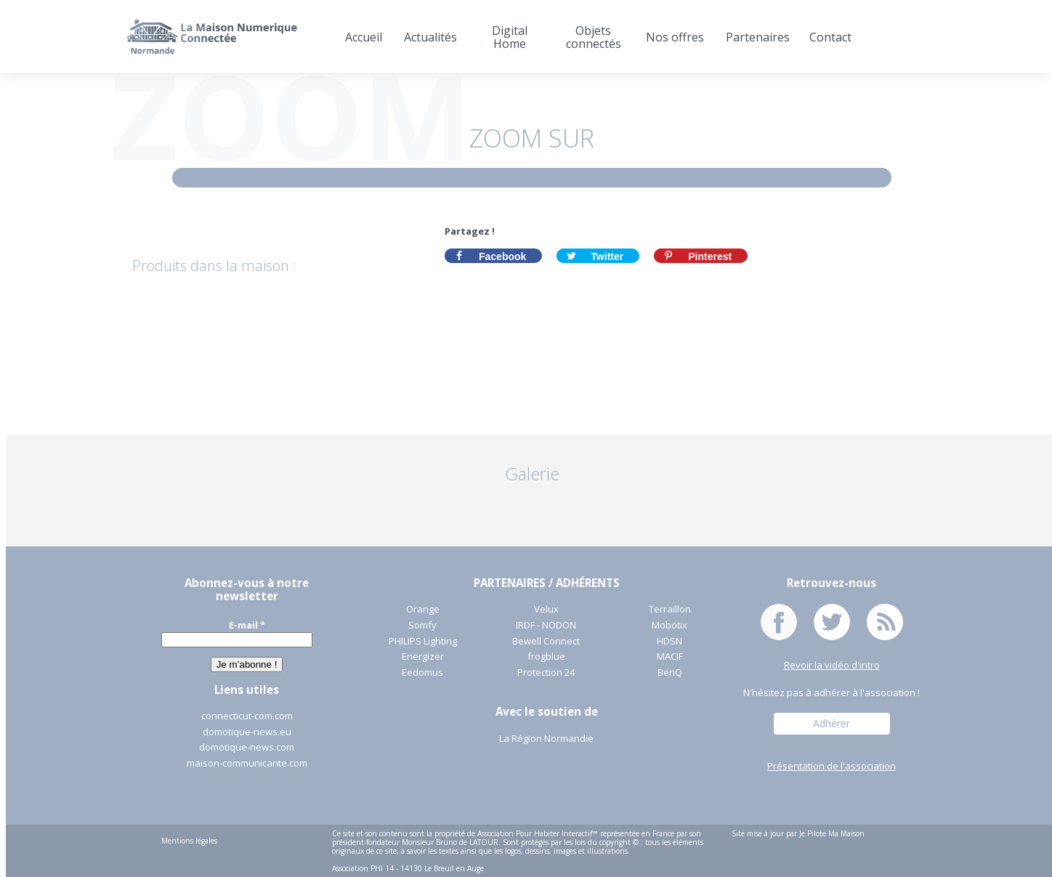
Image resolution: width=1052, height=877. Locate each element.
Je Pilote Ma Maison (832, 833)
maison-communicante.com (247, 763)
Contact (830, 37)
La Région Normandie (546, 739)
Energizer (423, 657)
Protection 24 (546, 673)
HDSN (669, 641)
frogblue (546, 657)
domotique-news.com (246, 747)
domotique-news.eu (247, 732)
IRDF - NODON (546, 625)
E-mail (247, 624)
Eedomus (422, 673)
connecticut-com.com (247, 716)
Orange (423, 609)
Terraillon (670, 609)
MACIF (670, 657)
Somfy (422, 625)
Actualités (430, 37)
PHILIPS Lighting (423, 641)
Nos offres (675, 37)
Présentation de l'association (831, 766)
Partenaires (757, 37)
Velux (546, 609)
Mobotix (669, 625)
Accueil (363, 37)
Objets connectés (593, 37)
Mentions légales (189, 841)
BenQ (670, 673)
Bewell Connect (546, 641)
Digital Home (509, 37)
